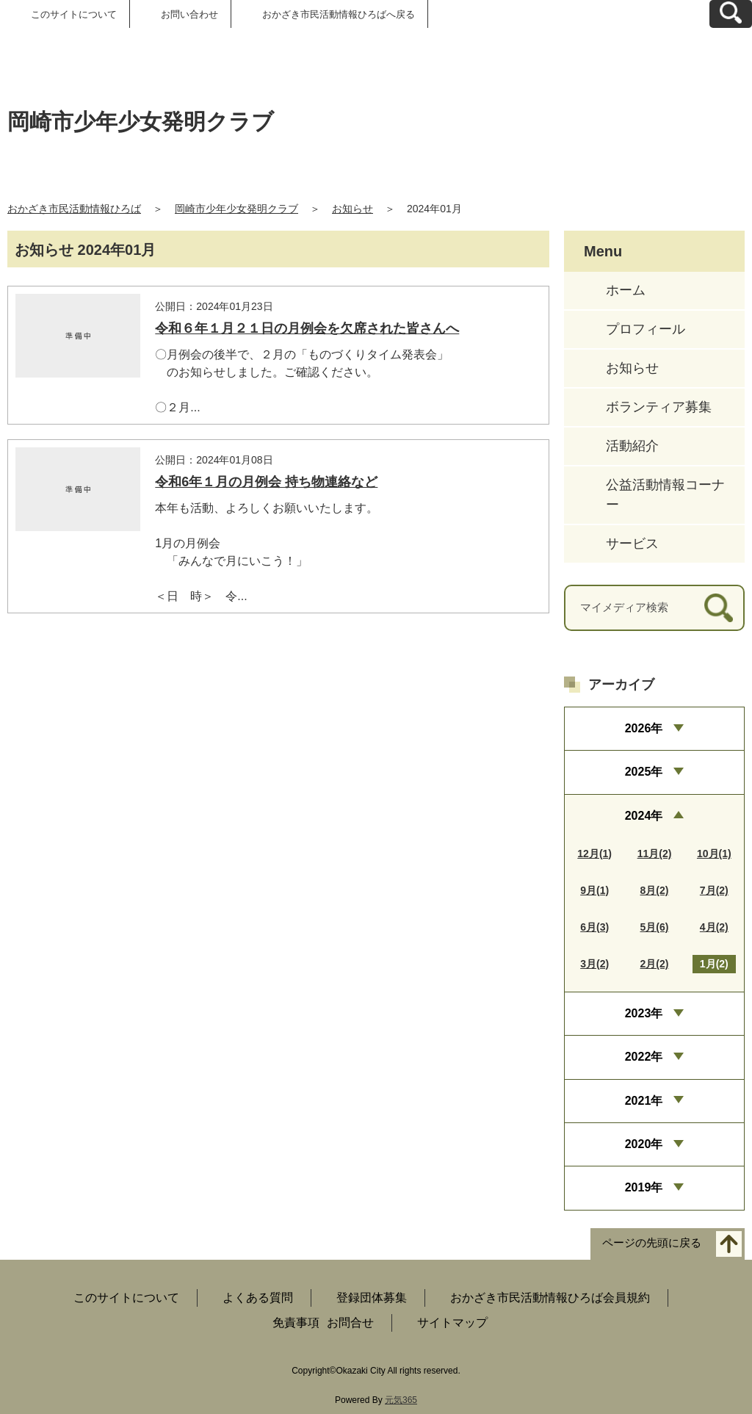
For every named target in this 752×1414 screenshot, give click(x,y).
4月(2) (714, 927)
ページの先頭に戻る (651, 1242)
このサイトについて (74, 14)
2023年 (644, 1013)
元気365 (401, 1400)
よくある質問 (258, 1297)
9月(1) (594, 890)
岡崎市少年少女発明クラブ (236, 208)
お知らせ (352, 208)
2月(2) (654, 964)
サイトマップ (452, 1322)
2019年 (644, 1187)
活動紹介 (632, 446)
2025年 (644, 771)
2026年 (644, 728)
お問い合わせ (189, 14)
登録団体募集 (371, 1297)
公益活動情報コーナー (665, 494)
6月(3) (594, 927)
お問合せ (350, 1322)
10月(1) (714, 853)
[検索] (718, 608)
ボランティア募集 (659, 407)
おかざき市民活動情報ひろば (74, 208)
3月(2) (594, 964)
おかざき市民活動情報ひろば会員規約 (550, 1297)
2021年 (644, 1100)
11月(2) (654, 853)
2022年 (644, 1056)
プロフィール (645, 329)
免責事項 (295, 1322)
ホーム (626, 290)
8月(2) (654, 890)
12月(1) (594, 853)
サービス (632, 543)
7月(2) (714, 890)
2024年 (644, 815)
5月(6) (654, 927)
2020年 (644, 1144)
